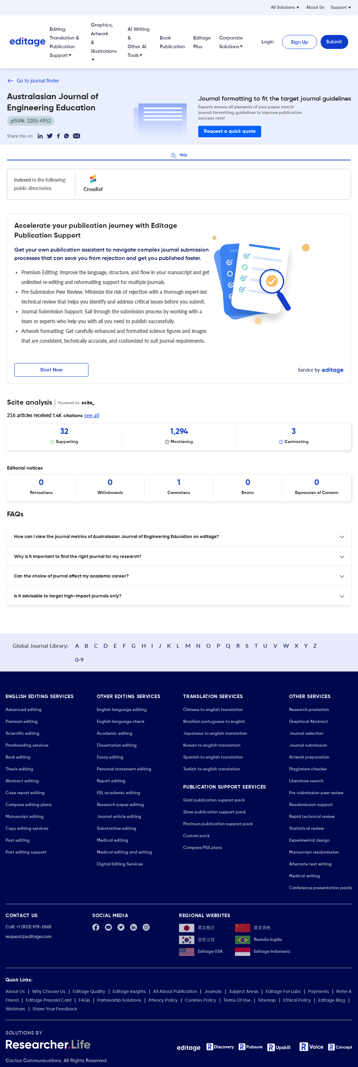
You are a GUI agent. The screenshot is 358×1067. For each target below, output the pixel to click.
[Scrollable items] (179, 437)
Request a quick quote (230, 131)
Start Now (51, 370)
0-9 (337, 646)
